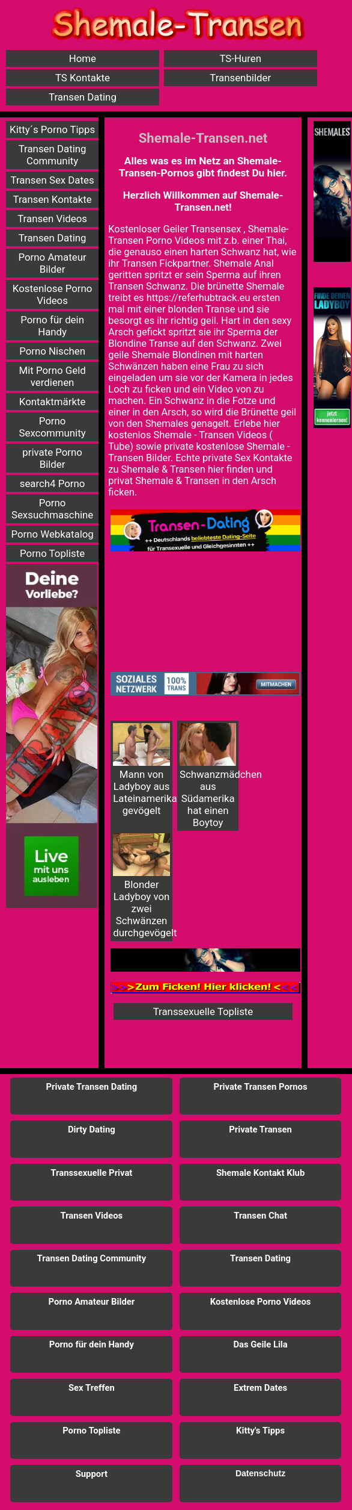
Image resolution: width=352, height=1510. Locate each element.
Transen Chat (260, 1215)
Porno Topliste (52, 553)
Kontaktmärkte (52, 402)
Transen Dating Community (52, 155)
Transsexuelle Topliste (203, 1011)
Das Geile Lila (260, 1344)
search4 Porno (52, 483)
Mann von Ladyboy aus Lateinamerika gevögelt (142, 769)
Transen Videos (52, 219)
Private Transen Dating (92, 1086)
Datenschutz (260, 1473)
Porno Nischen (52, 351)
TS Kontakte (82, 78)
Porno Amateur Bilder (52, 263)
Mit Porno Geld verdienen (52, 376)
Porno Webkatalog (52, 534)
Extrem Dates (260, 1387)
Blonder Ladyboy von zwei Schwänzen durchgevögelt (142, 886)
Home (82, 58)
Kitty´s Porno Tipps (52, 129)
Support (92, 1473)
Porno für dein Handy (52, 326)
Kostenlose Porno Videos (53, 294)
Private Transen (260, 1129)
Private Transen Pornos (261, 1086)
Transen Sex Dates (52, 180)
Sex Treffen (91, 1387)
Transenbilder (240, 78)
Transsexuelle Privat (91, 1172)
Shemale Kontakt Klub (260, 1172)
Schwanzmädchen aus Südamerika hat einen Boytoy (209, 775)
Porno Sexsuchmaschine (52, 509)
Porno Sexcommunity (52, 427)
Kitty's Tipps (260, 1430)
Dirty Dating (91, 1129)
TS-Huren (240, 58)
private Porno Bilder (52, 458)
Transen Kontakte (52, 199)
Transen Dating (83, 97)
